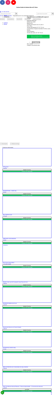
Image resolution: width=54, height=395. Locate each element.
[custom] (19, 2)
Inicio (1, 15)
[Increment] (31, 42)
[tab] (4, 143)
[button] (16, 13)
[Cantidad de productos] (29, 42)
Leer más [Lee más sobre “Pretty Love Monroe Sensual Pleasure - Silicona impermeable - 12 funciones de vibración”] (27, 389)
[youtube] (13, 2)
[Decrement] (28, 42)
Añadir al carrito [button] (27, 169)
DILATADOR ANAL (8, 15)
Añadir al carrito (36, 42)
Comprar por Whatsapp (27, 171)
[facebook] (2, 2)
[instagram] (8, 2)
